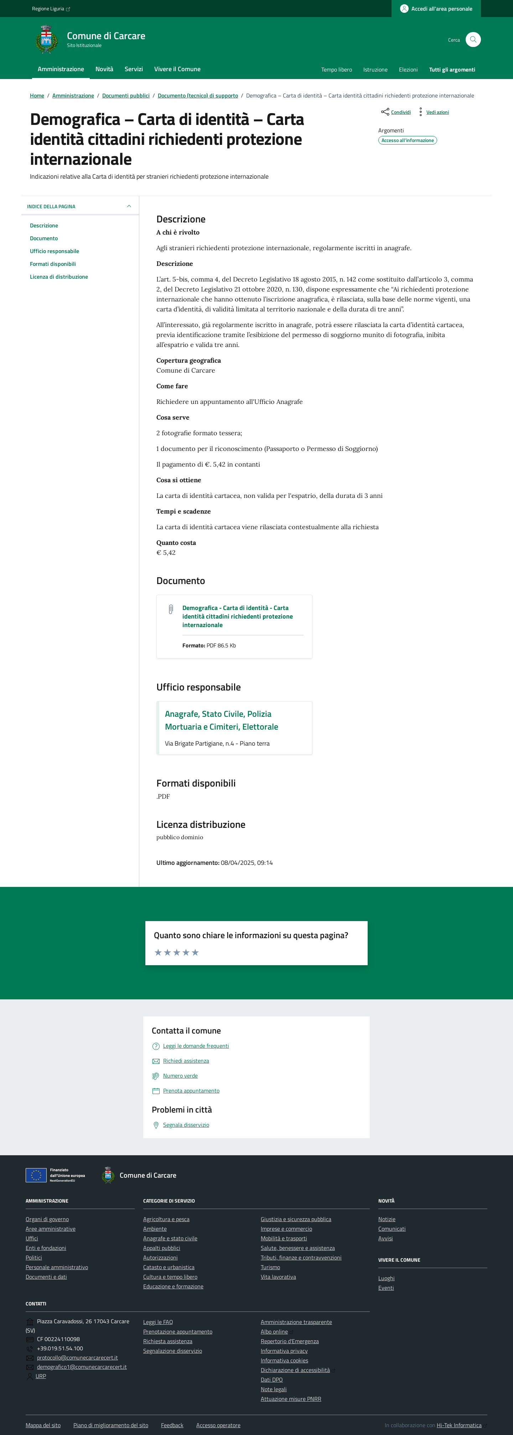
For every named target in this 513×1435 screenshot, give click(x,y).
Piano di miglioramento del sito (110, 1425)
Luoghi (386, 1278)
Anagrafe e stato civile (170, 1238)
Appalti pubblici (161, 1248)
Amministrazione (61, 69)
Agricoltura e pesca (166, 1219)
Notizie (386, 1219)
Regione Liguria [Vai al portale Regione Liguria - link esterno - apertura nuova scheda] (51, 8)
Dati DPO (272, 1379)
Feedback (172, 1425)
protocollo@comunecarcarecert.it (77, 1357)
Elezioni (408, 69)
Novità (104, 69)
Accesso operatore (218, 1425)
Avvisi (385, 1238)
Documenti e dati (46, 1276)
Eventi (386, 1287)
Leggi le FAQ (158, 1322)
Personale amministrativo (57, 1267)
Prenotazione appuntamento (177, 1331)
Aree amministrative (51, 1228)
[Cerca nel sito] (473, 39)
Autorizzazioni (160, 1257)
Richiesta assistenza (167, 1341)
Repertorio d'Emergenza (290, 1341)
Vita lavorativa (278, 1276)
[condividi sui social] (395, 111)
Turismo (270, 1267)
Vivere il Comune (177, 69)
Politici (34, 1257)
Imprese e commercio (286, 1228)
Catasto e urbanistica (169, 1267)
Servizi (134, 69)
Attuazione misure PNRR (291, 1398)
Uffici (32, 1238)
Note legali (274, 1389)
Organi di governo (47, 1219)
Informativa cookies (284, 1360)
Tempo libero (336, 69)
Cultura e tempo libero (170, 1276)
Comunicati (392, 1228)
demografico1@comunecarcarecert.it (82, 1366)
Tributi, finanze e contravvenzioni (301, 1257)
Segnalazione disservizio (172, 1350)
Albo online (277, 1331)
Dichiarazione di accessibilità (298, 1370)
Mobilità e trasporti (284, 1238)
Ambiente (155, 1228)
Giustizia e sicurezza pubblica (296, 1219)
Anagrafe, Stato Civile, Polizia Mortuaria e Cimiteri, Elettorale (221, 720)
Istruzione (375, 69)
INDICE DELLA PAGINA (80, 206)
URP (41, 1376)
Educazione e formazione (173, 1286)
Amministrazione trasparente (296, 1322)
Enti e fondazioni (46, 1248)
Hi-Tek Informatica (462, 1425)
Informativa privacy (284, 1350)
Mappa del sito (43, 1425)
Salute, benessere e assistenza (298, 1248)
